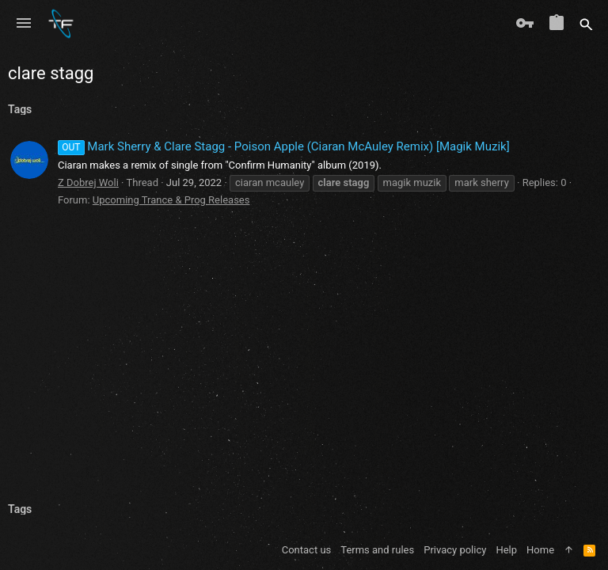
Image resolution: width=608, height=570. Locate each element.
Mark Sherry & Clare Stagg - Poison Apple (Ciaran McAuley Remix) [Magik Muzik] (284, 146)
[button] (24, 23)
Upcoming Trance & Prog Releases (171, 200)
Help (506, 550)
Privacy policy (455, 550)
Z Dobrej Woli (88, 182)
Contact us (307, 550)
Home (540, 550)
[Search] (586, 23)
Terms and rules (377, 550)
